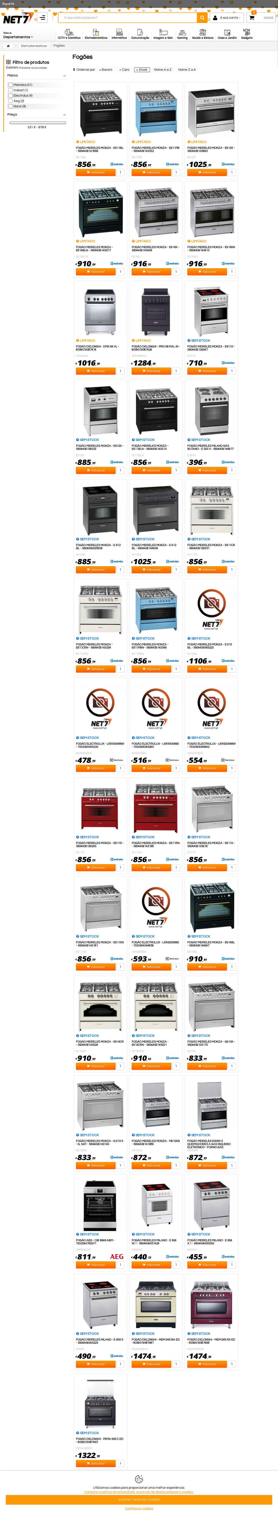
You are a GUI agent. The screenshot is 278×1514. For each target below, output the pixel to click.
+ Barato (106, 69)
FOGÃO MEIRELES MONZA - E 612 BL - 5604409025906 (98, 547)
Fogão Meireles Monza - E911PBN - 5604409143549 (150, 646)
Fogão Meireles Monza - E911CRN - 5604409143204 (94, 646)
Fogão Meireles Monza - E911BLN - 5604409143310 (150, 447)
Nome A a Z (163, 69)
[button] (18, 34)
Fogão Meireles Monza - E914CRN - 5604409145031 (150, 1043)
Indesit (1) (21, 90)
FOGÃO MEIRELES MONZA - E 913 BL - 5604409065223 (209, 646)
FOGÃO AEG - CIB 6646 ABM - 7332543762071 (95, 1242)
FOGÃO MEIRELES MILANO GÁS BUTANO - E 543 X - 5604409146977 (210, 447)
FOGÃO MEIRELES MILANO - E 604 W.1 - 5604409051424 (154, 1242)
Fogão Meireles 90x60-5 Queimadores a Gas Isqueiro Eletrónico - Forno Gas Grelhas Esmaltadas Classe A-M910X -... (211, 1147)
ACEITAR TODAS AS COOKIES (139, 1499)
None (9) (20, 106)
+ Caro (124, 69)
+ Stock (142, 69)
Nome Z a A (187, 69)
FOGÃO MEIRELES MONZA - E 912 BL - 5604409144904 (154, 547)
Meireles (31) (23, 85)
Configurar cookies (139, 1508)
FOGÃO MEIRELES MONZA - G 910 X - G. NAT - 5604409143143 (99, 1143)
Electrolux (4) (23, 95)
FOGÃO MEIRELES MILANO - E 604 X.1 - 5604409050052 (209, 1242)
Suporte (8, 4)
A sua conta (229, 17)
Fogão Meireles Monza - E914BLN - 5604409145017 (94, 249)
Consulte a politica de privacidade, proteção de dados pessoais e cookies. (139, 1492)
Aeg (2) (19, 101)
